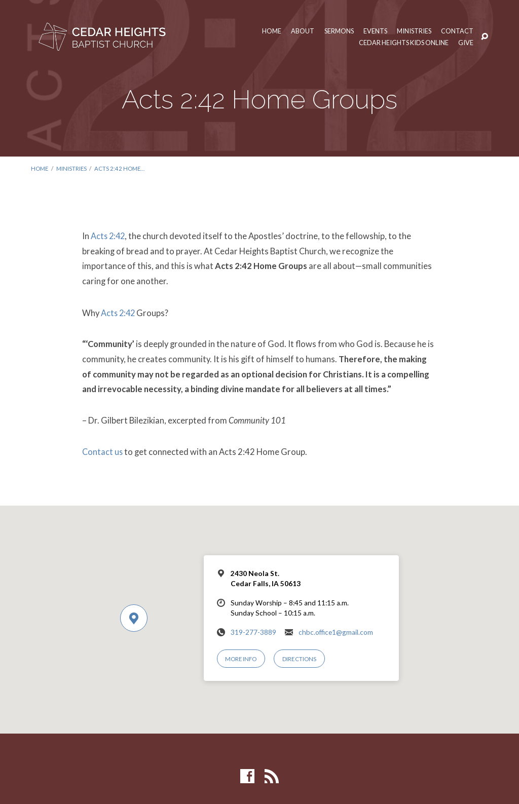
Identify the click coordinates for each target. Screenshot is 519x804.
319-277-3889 (253, 630)
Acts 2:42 (109, 235)
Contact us (102, 450)
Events (373, 31)
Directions (300, 657)
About (299, 31)
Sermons (336, 31)
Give (465, 43)
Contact (457, 31)
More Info (241, 657)
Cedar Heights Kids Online (402, 43)
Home (268, 31)
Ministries (413, 31)
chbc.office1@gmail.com (336, 630)
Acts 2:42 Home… (121, 168)
